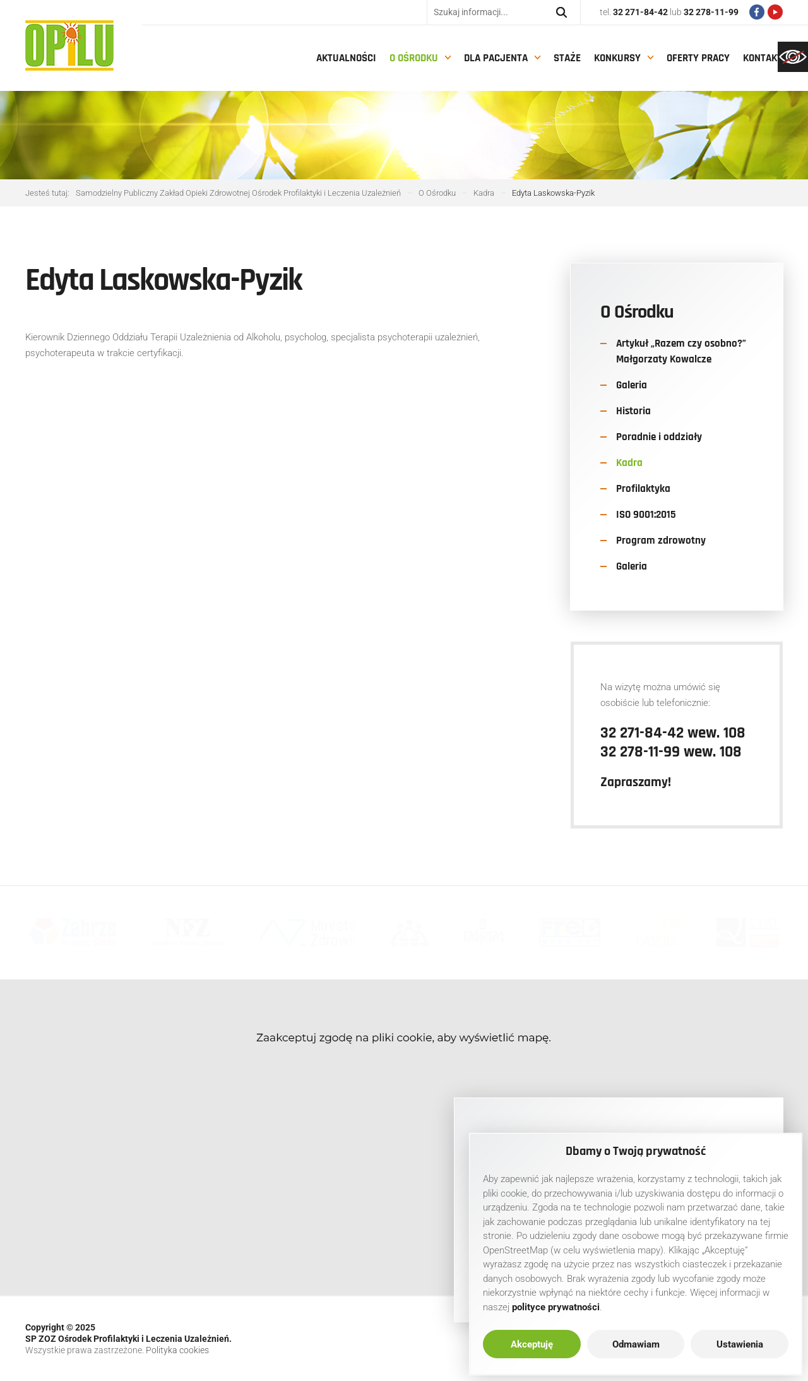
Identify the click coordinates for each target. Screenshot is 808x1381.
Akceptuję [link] (532, 1344)
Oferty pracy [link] (698, 58)
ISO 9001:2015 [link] (646, 515)
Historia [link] (633, 411)
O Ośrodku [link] (413, 58)
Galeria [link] (631, 385)
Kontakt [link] (762, 58)
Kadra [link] (629, 463)
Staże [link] (567, 58)
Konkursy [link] (617, 58)
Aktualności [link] (346, 58)
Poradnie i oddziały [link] (659, 437)
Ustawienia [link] (739, 1344)
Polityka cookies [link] (177, 1350)
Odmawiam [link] (636, 1344)
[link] (793, 57)
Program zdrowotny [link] (661, 540)
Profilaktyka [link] (643, 489)
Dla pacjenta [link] (496, 58)
